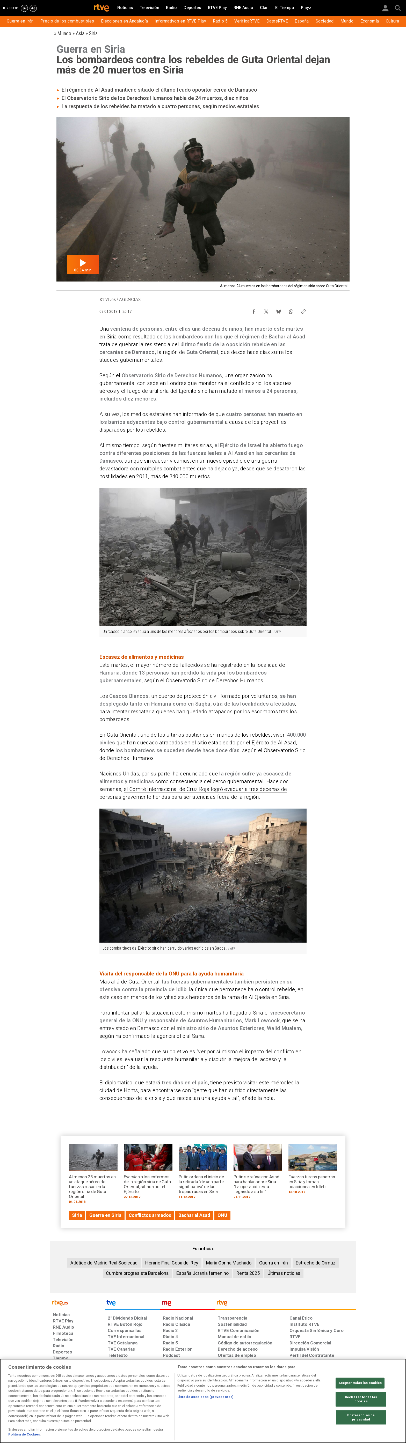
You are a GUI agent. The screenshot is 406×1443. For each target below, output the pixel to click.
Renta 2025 (248, 1273)
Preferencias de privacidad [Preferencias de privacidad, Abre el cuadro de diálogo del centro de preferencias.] (361, 1418)
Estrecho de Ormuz (316, 1263)
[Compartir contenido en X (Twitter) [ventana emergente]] (266, 310)
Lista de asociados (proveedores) (205, 1397)
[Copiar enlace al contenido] (303, 310)
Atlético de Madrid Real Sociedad (103, 1263)
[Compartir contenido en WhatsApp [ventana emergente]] (291, 310)
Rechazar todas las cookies (361, 1399)
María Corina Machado (228, 1263)
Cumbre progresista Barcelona (137, 1273)
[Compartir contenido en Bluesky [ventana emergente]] (278, 310)
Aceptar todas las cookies (360, 1383)
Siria (112, 337)
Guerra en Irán (273, 1263)
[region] (203, 1401)
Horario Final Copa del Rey (171, 1263)
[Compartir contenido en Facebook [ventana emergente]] (254, 310)
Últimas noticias (283, 1273)
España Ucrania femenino (202, 1273)
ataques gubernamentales (130, 360)
